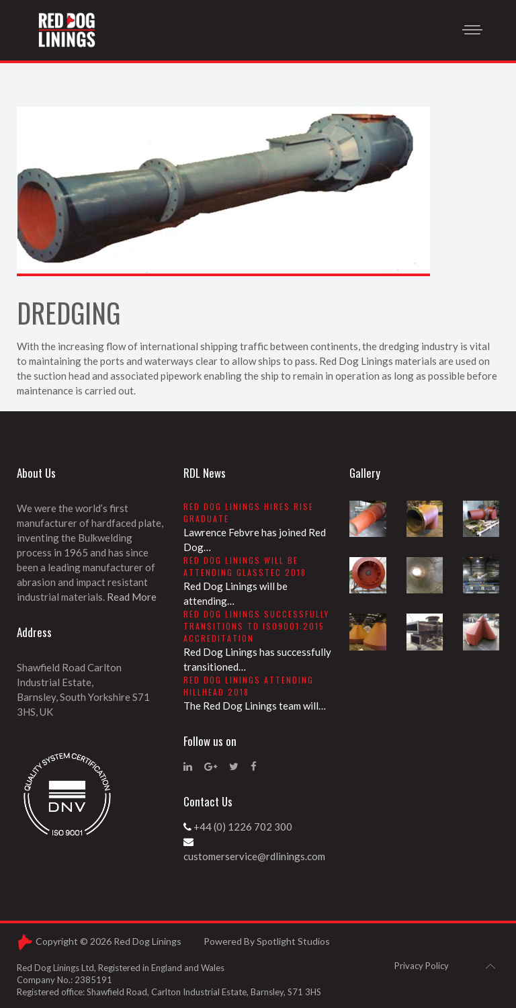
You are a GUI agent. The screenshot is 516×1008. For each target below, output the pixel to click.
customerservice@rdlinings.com (254, 856)
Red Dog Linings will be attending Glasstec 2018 (244, 566)
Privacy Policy (421, 965)
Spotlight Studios (293, 941)
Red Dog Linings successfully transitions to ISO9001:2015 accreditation (256, 626)
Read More (132, 597)
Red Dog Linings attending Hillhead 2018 (248, 686)
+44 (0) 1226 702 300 (243, 827)
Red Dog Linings (147, 941)
